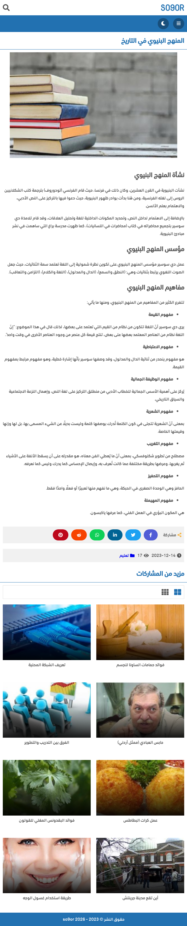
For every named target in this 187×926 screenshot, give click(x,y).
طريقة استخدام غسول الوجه (47, 898)
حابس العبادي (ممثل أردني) (140, 742)
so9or (172, 8)
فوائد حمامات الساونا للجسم (140, 664)
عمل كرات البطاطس (140, 820)
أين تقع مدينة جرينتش (140, 898)
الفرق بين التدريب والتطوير (46, 742)
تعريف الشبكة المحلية (46, 664)
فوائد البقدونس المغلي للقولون (47, 820)
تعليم (124, 555)
